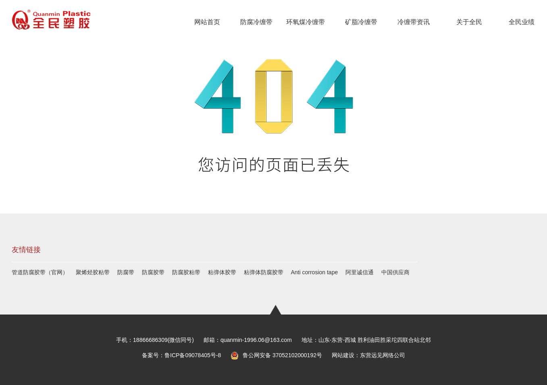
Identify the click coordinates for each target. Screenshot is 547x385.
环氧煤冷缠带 (305, 22)
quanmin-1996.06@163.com (256, 340)
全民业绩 (522, 22)
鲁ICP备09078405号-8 (192, 355)
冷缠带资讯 (413, 22)
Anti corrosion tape (314, 272)
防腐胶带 (153, 272)
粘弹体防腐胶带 (263, 272)
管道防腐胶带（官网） (40, 272)
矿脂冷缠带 (361, 22)
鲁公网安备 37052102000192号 (276, 355)
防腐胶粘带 (186, 272)
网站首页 (207, 22)
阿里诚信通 (359, 272)
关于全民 (469, 22)
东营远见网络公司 (382, 355)
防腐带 (125, 272)
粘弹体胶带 (222, 272)
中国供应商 (395, 272)
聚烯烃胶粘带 (93, 272)
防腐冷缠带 (256, 22)
